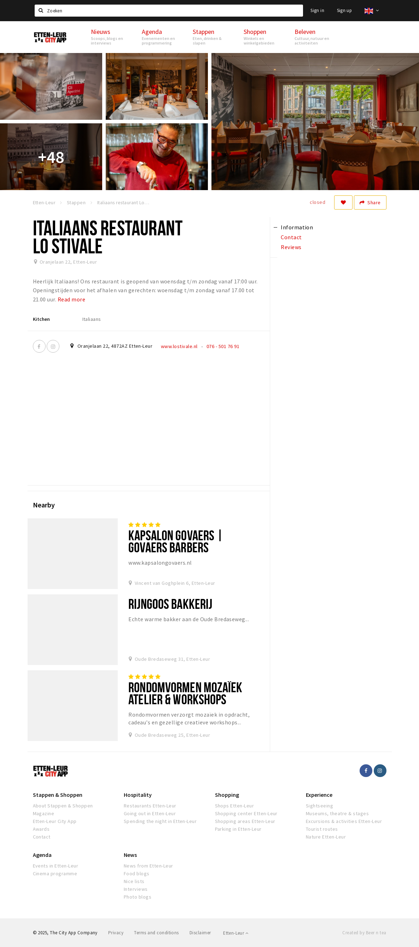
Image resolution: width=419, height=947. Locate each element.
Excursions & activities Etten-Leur (344, 821)
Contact (42, 837)
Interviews (136, 889)
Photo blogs (137, 897)
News (130, 854)
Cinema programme (55, 873)
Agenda (42, 854)
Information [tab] (297, 227)
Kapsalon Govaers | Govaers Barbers (175, 541)
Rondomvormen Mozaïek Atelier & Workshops (185, 693)
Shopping (227, 794)
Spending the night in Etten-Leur (160, 821)
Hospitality (138, 794)
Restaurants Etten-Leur (150, 805)
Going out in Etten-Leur (150, 813)
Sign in (317, 10)
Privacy (115, 933)
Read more (71, 299)
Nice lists (134, 881)
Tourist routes (322, 829)
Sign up (344, 10)
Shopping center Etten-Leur (246, 813)
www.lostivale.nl (179, 346)
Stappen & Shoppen (57, 794)
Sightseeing (319, 805)
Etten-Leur (235, 933)
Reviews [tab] (291, 247)
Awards (41, 829)
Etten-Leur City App (55, 821)
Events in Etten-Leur (55, 866)
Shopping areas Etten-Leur (245, 821)
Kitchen (41, 319)
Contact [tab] (291, 237)
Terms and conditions (156, 933)
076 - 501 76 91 (222, 346)
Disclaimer (200, 933)
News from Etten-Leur (148, 866)
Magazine (43, 813)
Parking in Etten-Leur (238, 829)
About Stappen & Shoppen (63, 805)
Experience (319, 794)
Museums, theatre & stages (337, 813)
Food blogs (137, 873)
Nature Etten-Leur (326, 837)
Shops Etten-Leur (234, 805)
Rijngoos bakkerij (170, 603)
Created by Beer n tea (364, 933)
